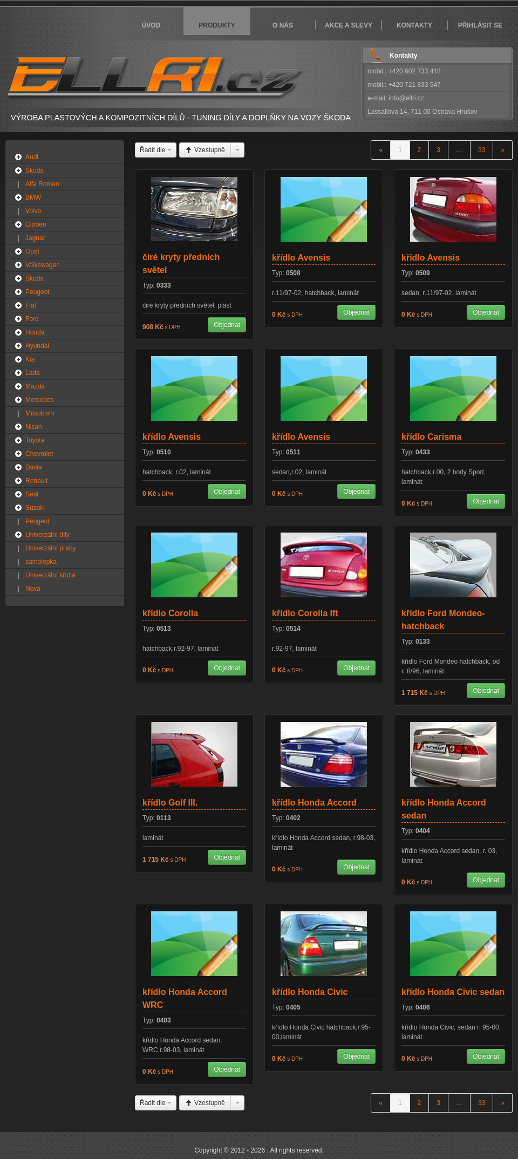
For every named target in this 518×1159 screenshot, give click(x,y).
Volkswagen (42, 265)
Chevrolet (39, 454)
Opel (32, 251)
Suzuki (35, 508)
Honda (34, 332)
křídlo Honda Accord (314, 802)
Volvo (33, 211)
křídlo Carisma (431, 436)
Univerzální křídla (50, 575)
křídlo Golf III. (169, 802)
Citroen (35, 224)
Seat (32, 494)
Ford (32, 319)
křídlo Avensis (301, 257)
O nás (282, 25)
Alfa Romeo (42, 184)
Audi (31, 157)
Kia (30, 359)
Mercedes (39, 400)
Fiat (30, 305)
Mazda (35, 386)
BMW (33, 197)
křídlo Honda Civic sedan (453, 992)
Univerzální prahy (50, 548)
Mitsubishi (39, 413)
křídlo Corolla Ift (305, 613)
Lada (32, 373)
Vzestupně (205, 150)
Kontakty (414, 25)
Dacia (33, 467)
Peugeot (37, 292)
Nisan (33, 427)
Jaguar (35, 238)
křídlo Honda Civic (309, 992)
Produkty (217, 25)
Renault (36, 481)
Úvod (151, 25)
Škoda (34, 170)
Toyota (34, 440)
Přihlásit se (480, 25)
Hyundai (37, 346)
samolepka (41, 561)
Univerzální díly (47, 534)
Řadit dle (156, 150)
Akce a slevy (348, 25)
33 (481, 150)
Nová (32, 588)
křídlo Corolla (170, 613)
